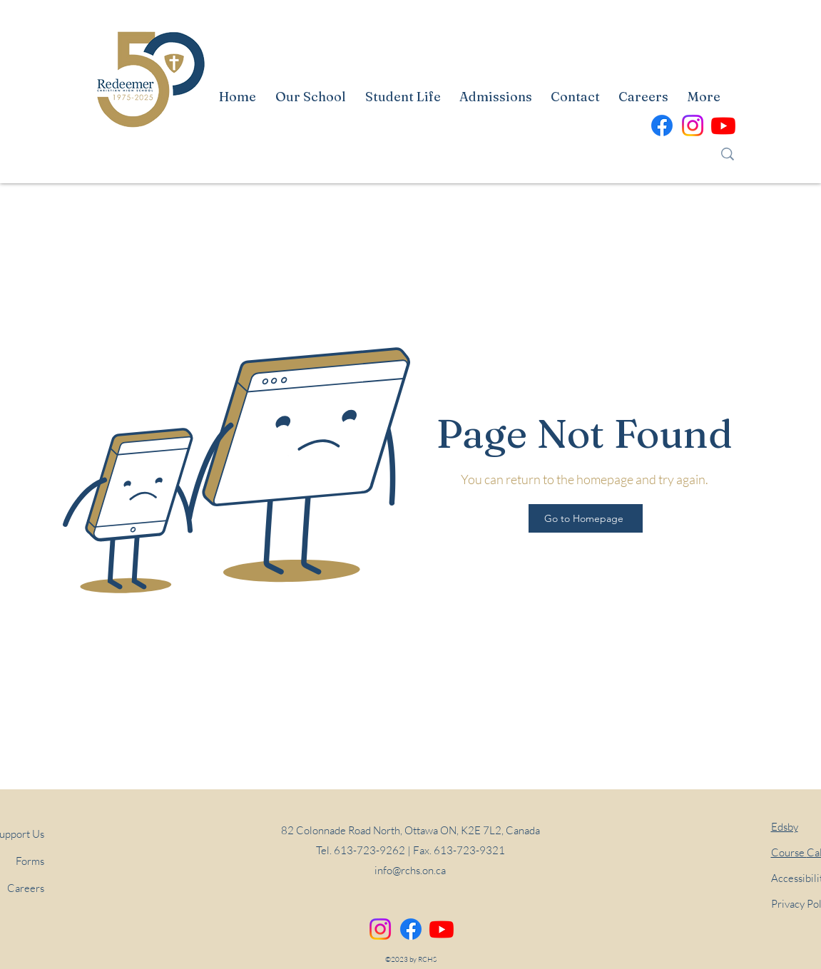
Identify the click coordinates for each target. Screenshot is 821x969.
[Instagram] (380, 929)
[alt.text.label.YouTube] (723, 125)
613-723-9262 (369, 850)
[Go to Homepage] (586, 518)
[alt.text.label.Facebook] (662, 125)
